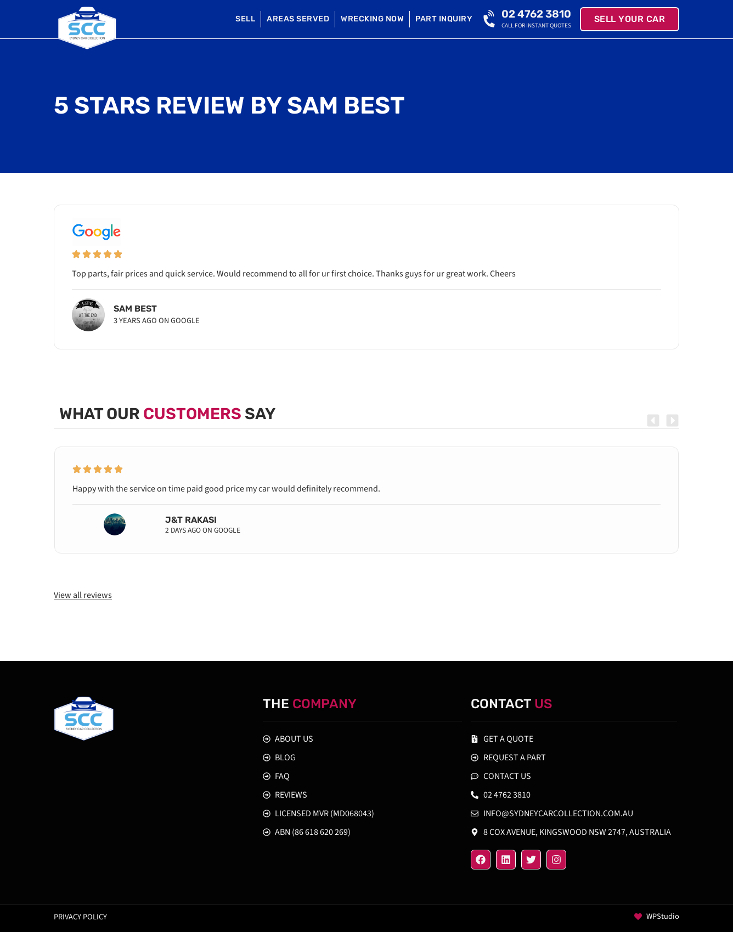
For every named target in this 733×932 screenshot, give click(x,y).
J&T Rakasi (191, 520)
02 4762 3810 (536, 14)
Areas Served (298, 19)
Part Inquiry (443, 19)
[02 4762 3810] (490, 19)
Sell (245, 19)
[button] (653, 420)
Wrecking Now (372, 19)
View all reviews (83, 595)
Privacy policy (80, 917)
